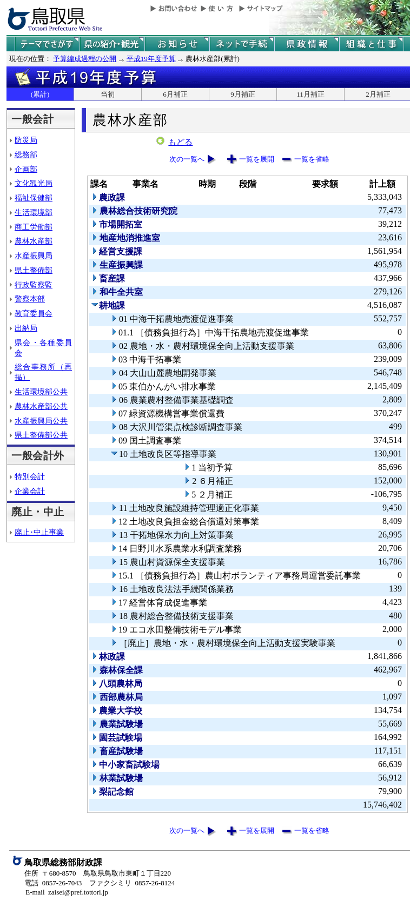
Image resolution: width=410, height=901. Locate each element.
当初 (108, 94)
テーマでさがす (47, 44)
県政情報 (306, 44)
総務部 (26, 154)
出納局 (26, 328)
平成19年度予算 (151, 59)
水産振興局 (33, 255)
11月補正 (310, 94)
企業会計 (30, 491)
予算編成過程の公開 (84, 59)
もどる (180, 142)
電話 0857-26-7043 (53, 883)
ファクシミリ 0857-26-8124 (132, 883)
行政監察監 (33, 284)
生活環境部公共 (41, 391)
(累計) (40, 94)
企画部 (26, 169)
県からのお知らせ (176, 44)
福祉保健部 (33, 197)
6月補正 (175, 94)
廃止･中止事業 (39, 532)
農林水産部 (33, 241)
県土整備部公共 (41, 435)
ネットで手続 (241, 44)
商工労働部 (33, 227)
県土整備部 (33, 270)
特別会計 (30, 476)
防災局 (26, 140)
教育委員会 (33, 313)
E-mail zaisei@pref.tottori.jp (66, 892)
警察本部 (30, 298)
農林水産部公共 (41, 406)
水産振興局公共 (41, 420)
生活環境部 (33, 212)
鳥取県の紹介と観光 (112, 44)
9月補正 (242, 94)
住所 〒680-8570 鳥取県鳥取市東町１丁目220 (97, 873)
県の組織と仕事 (371, 44)
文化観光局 (33, 183)
